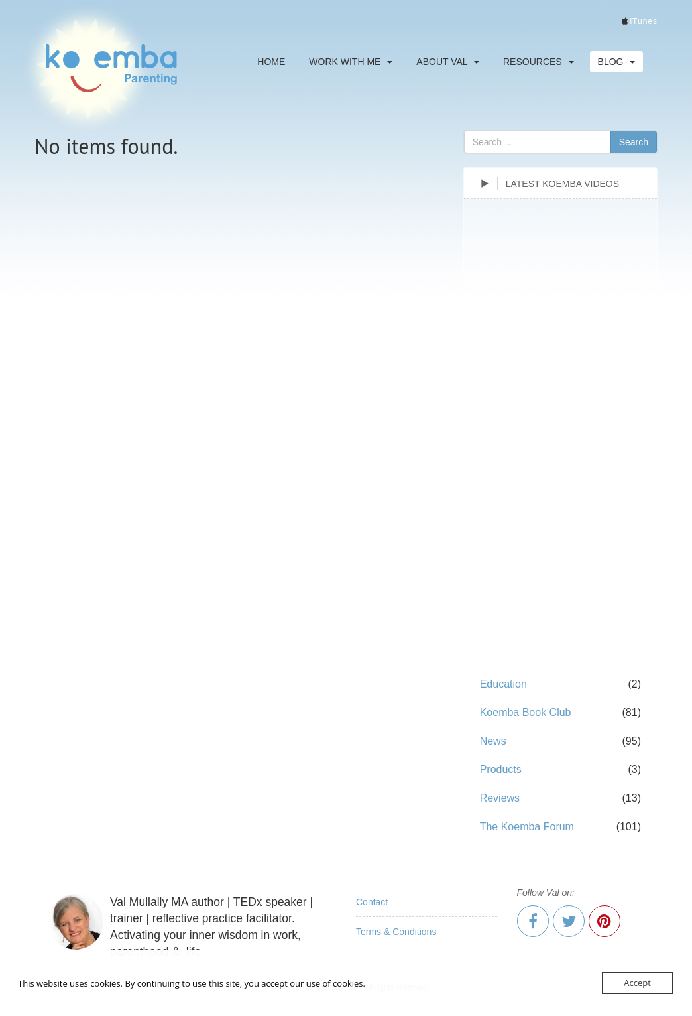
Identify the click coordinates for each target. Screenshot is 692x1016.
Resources (538, 61)
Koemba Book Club (525, 712)
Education (503, 683)
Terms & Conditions (396, 931)
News (493, 741)
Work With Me (350, 61)
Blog (617, 61)
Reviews (500, 798)
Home (271, 61)
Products (501, 769)
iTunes (644, 21)
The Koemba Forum (527, 826)
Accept (637, 983)
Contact (372, 902)
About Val (447, 61)
